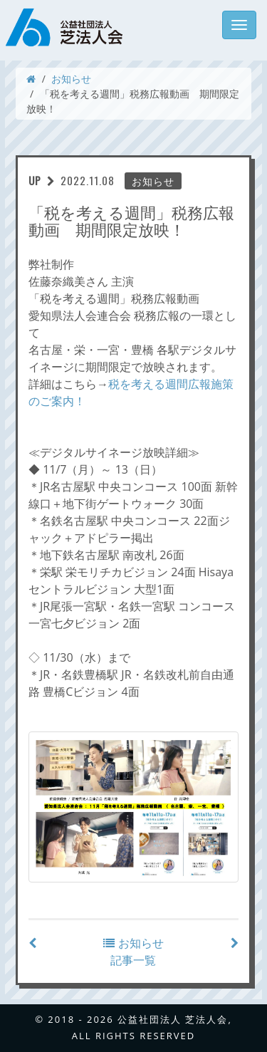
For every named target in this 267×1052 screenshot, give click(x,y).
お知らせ (71, 78)
